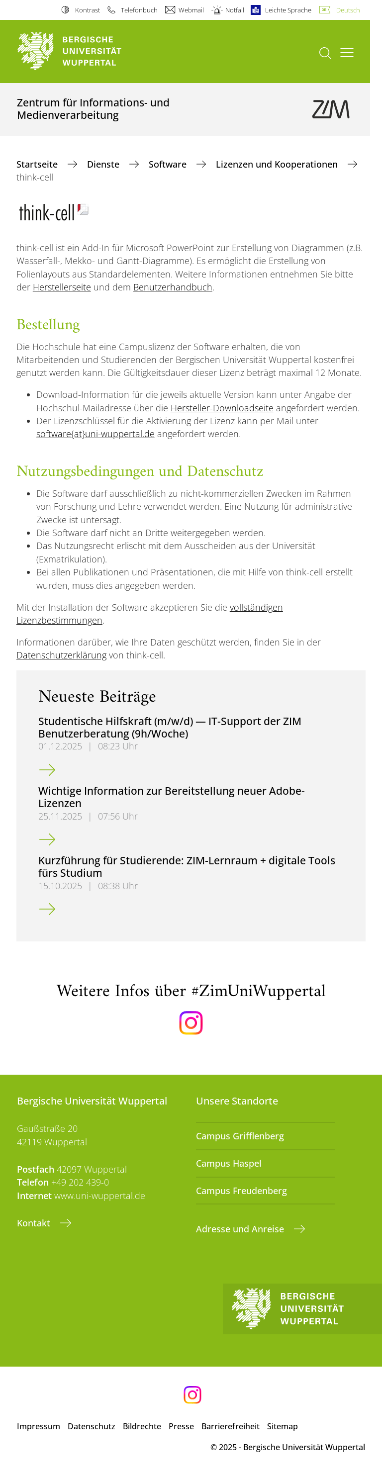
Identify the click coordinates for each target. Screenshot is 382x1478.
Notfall (234, 9)
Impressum (38, 1426)
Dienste (104, 164)
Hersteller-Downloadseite (222, 408)
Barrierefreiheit (230, 1426)
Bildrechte (142, 1426)
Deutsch (348, 9)
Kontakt (35, 1223)
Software (169, 164)
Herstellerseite (62, 287)
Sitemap (282, 1426)
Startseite (38, 164)
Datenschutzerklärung (61, 655)
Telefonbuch (139, 9)
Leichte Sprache (288, 9)
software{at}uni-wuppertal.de (95, 434)
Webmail (191, 9)
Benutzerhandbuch (172, 287)
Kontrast (87, 9)
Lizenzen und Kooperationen (278, 164)
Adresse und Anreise (241, 1229)
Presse (181, 1426)
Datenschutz (91, 1426)
